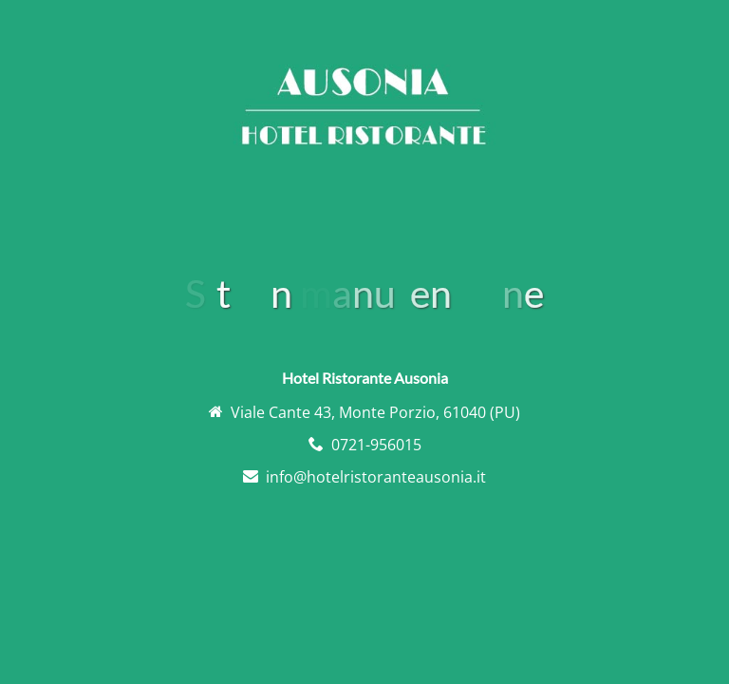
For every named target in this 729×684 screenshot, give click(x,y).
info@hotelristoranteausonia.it (376, 476)
